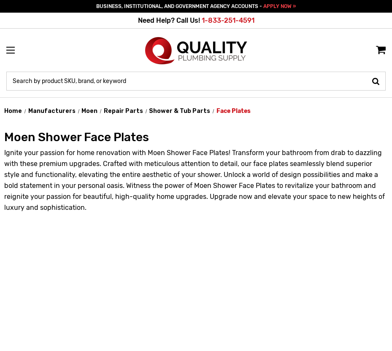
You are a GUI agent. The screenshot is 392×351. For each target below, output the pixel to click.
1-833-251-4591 (228, 20)
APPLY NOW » (279, 6)
